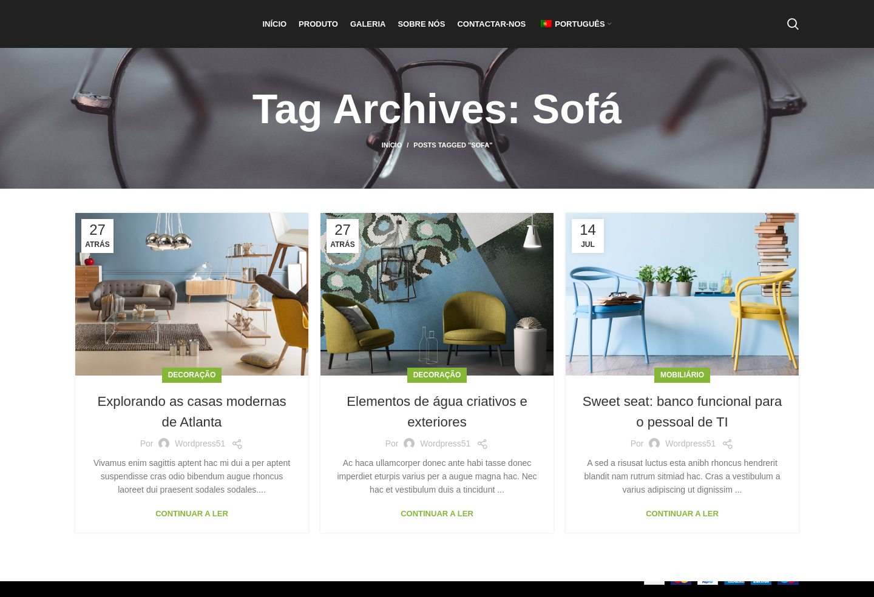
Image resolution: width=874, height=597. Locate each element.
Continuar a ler (191, 529)
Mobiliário (682, 390)
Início (392, 160)
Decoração (192, 390)
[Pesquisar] (793, 32)
